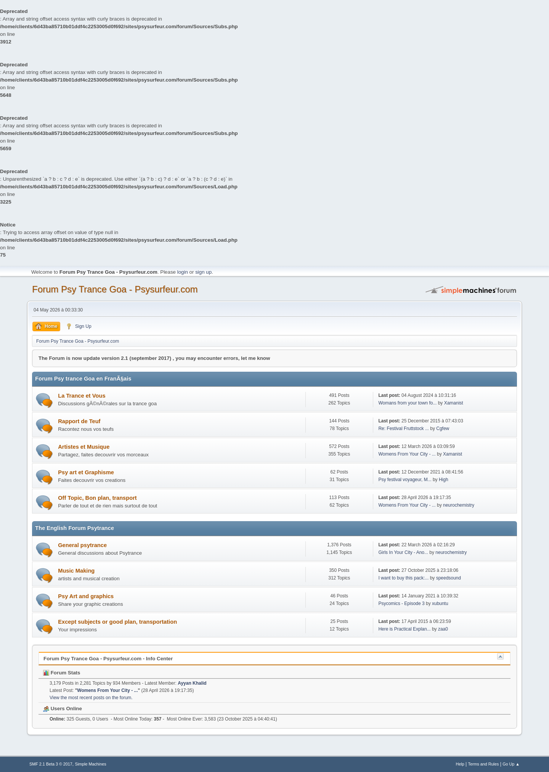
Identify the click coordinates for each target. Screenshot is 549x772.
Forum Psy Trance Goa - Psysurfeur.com (115, 289)
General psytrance (82, 545)
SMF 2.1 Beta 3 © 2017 (50, 764)
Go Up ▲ (511, 764)
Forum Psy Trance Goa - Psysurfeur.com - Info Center (108, 658)
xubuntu (440, 603)
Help (460, 764)
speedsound (448, 578)
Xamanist (453, 403)
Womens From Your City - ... (406, 454)
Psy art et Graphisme (86, 472)
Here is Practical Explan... (404, 629)
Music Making (76, 571)
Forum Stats (61, 673)
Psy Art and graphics (86, 596)
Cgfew (442, 428)
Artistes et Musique (83, 447)
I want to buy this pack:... (403, 578)
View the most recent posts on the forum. (91, 697)
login (182, 272)
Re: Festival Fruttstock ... (403, 428)
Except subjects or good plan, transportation (117, 622)
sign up (203, 272)
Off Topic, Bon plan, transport (97, 498)
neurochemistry (458, 505)
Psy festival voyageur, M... (404, 479)
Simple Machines (90, 764)
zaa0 (443, 629)
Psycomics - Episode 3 (401, 603)
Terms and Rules (483, 764)
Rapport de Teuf (79, 421)
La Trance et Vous (81, 396)
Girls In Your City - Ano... (403, 552)
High (443, 479)
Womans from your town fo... (407, 403)
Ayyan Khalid (192, 683)
